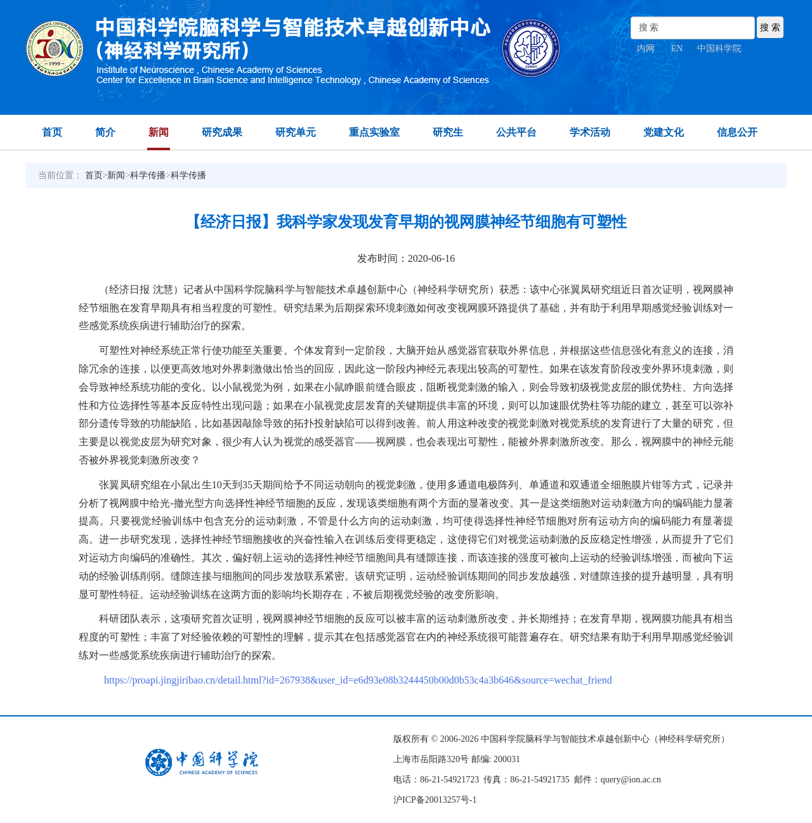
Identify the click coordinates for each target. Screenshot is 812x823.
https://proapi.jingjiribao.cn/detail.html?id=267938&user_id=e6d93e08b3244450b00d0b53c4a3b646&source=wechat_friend (358, 680)
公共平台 (516, 132)
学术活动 (590, 132)
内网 (646, 48)
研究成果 (222, 132)
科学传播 (148, 175)
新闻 (158, 132)
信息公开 (737, 132)
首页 (52, 132)
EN (677, 48)
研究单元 (295, 132)
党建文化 (663, 132)
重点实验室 (374, 132)
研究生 (448, 132)
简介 (105, 132)
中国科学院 (719, 48)
